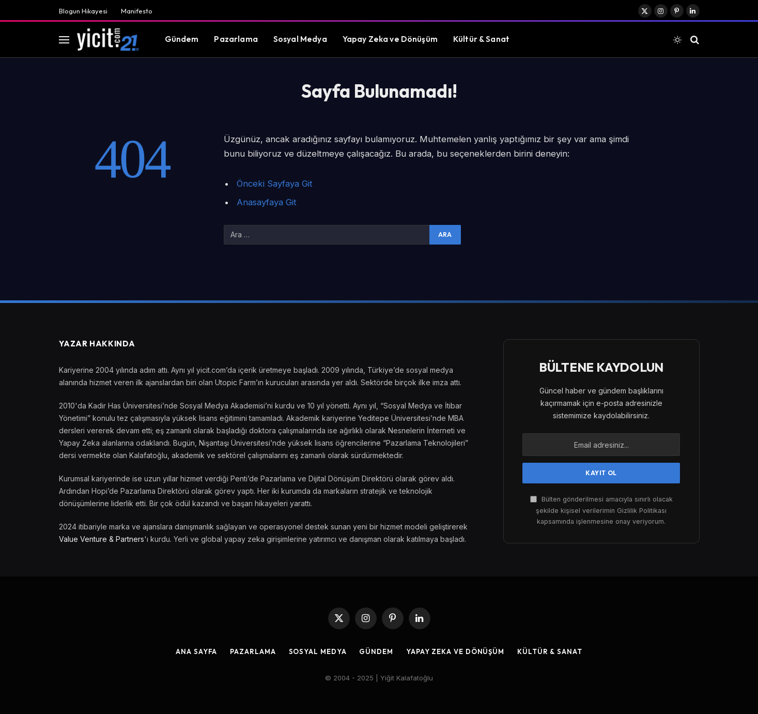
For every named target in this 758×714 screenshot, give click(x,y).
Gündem (182, 39)
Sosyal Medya (300, 39)
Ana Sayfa (196, 651)
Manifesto (136, 11)
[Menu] (64, 39)
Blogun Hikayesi (83, 11)
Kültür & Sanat (481, 39)
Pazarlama (235, 39)
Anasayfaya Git (267, 202)
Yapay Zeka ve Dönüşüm (390, 39)
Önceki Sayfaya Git (275, 183)
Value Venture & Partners (101, 539)
